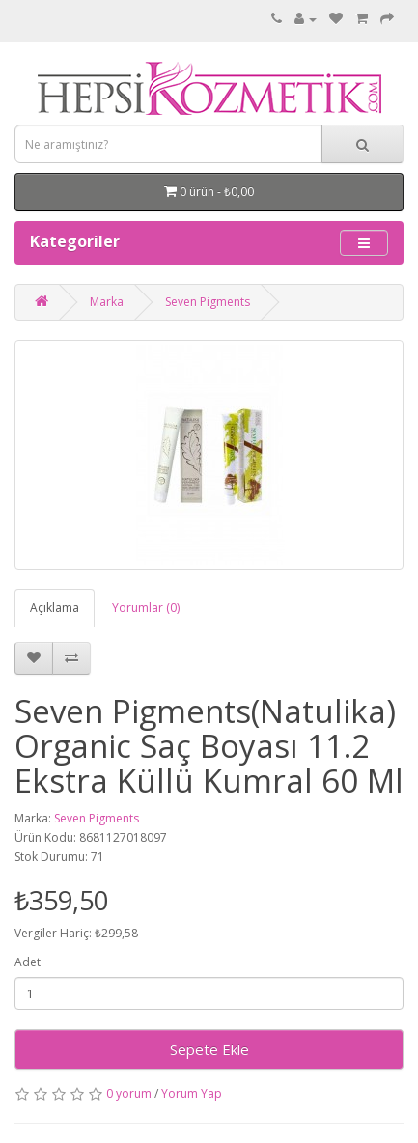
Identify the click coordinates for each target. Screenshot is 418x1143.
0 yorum (129, 1093)
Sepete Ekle (209, 1049)
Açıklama (54, 607)
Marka (107, 301)
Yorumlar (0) (146, 607)
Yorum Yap (191, 1093)
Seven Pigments (207, 301)
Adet (27, 962)
